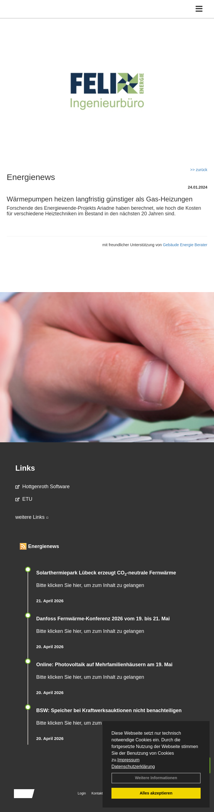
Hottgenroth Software (42, 486)
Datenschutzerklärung (133, 766)
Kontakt (97, 793)
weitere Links (32, 517)
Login (82, 793)
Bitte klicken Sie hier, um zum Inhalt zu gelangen (90, 585)
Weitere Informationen (156, 778)
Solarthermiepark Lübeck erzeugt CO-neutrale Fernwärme (106, 573)
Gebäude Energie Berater (185, 245)
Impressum (128, 759)
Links (25, 468)
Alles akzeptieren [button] (156, 793)
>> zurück (198, 169)
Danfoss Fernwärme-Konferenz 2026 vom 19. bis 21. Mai (103, 618)
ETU (23, 499)
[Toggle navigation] (199, 9)
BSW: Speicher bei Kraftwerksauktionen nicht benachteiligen (109, 710)
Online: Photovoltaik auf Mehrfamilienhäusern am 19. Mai (104, 664)
